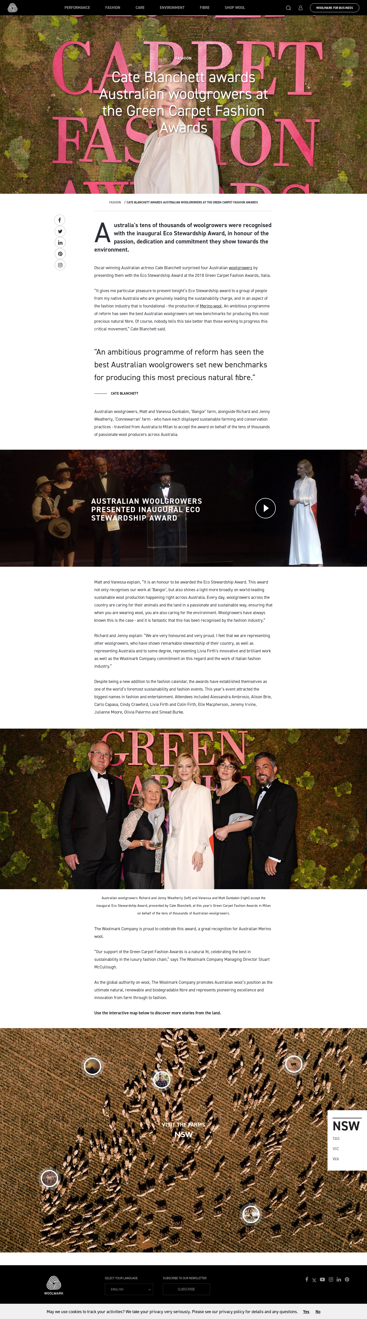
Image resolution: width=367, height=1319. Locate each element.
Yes (306, 1311)
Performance (77, 7)
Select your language (121, 1278)
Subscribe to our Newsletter (184, 1278)
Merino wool (211, 306)
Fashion (112, 7)
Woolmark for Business (334, 8)
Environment (172, 7)
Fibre (204, 7)
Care (140, 7)
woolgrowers (240, 267)
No (318, 1311)
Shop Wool (235, 7)
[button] (288, 7)
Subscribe (186, 1289)
